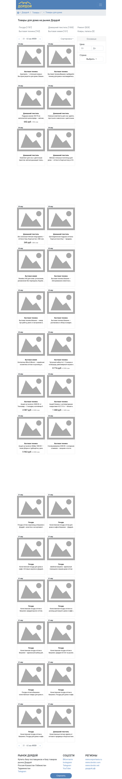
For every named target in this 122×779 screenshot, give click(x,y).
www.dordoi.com (92, 762)
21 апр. (20, 495)
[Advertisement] (46, 185)
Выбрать (90, 59)
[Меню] (100, 4)
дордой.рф (90, 768)
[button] (61, 776)
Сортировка (66, 39)
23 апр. (20, 206)
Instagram (67, 762)
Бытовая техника (31, 71)
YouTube (67, 768)
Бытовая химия (31, 276)
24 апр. (20, 44)
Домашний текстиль (31, 113)
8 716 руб (61, 368)
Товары (36, 12)
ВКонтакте (68, 759)
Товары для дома (54, 12)
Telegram (22, 771)
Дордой (25, 12)
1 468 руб (61, 410)
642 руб (31, 122)
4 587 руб (31, 410)
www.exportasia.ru (93, 759)
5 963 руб (31, 452)
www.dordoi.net (92, 765)
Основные (91, 39)
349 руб (31, 242)
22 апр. (50, 248)
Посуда (31, 522)
